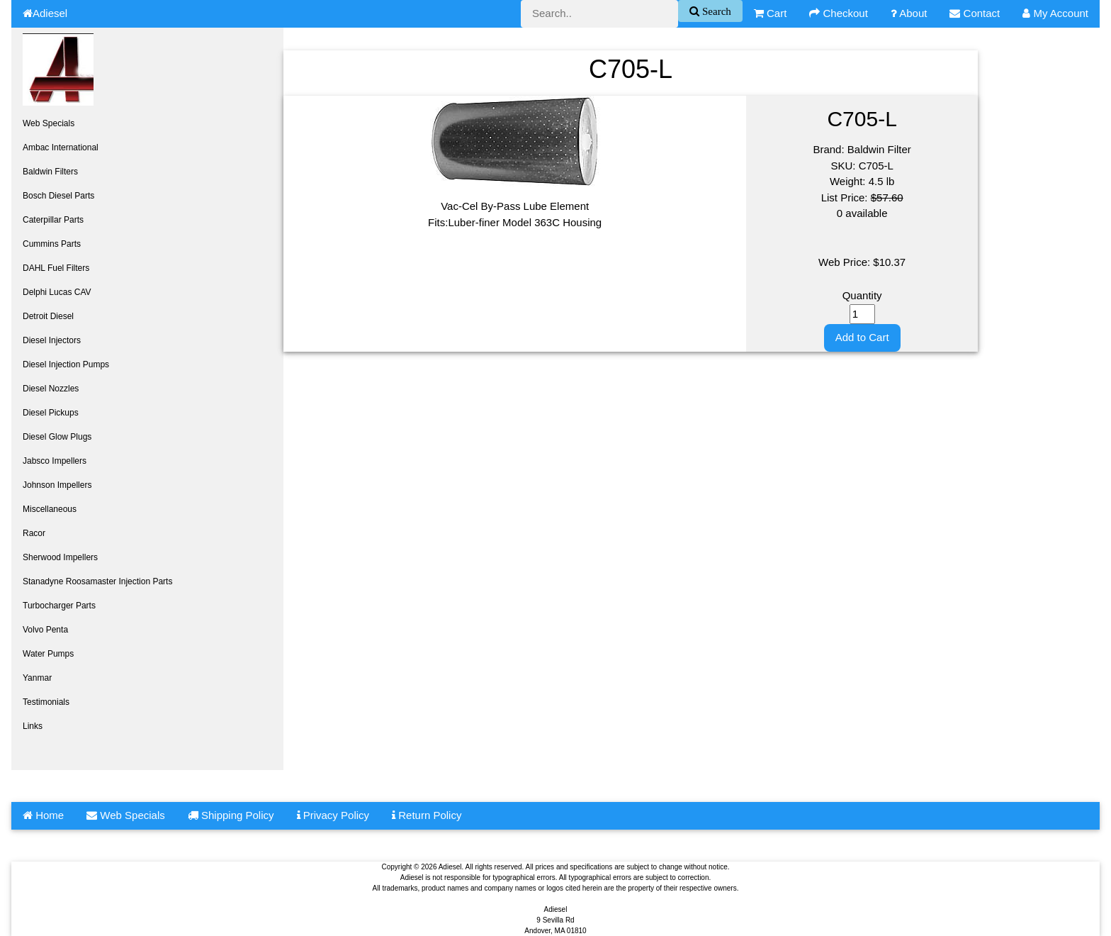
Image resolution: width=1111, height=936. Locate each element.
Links (33, 726)
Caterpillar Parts (53, 220)
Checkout (838, 13)
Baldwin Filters (50, 172)
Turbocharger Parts (59, 606)
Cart (770, 13)
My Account (1055, 13)
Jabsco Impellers (54, 461)
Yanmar (37, 678)
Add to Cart (862, 337)
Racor (34, 533)
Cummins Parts (52, 244)
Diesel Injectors (52, 340)
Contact (974, 13)
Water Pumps (48, 654)
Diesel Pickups (51, 413)
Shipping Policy (231, 815)
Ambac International (60, 147)
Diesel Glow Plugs (57, 437)
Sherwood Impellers (60, 557)
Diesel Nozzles (51, 389)
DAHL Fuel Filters (56, 268)
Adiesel (45, 13)
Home (43, 815)
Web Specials (48, 123)
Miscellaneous (50, 509)
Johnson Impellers (57, 485)
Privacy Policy (333, 815)
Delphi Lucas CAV (57, 292)
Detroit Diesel (48, 316)
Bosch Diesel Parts (58, 196)
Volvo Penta (45, 630)
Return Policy (426, 815)
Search (715, 11)
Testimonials (46, 702)
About (909, 13)
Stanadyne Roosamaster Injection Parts (97, 581)
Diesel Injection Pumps (66, 364)
